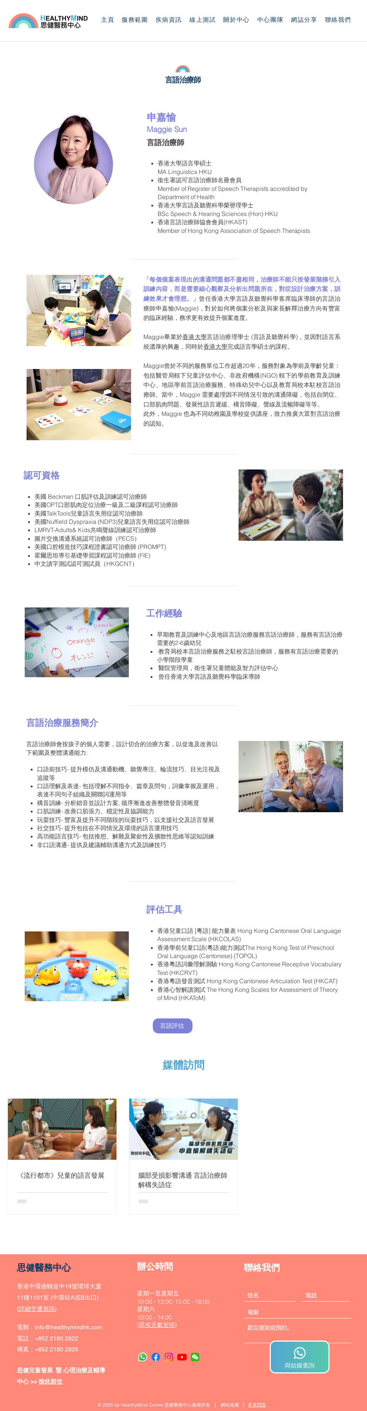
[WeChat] (195, 1357)
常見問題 (257, 1405)
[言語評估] (172, 1025)
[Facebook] (155, 1357)
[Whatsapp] (142, 1357)
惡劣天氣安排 (157, 1325)
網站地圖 (230, 1405)
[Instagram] (169, 1357)
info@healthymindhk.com (68, 1327)
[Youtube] (182, 1357)
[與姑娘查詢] (300, 1357)
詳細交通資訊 (37, 1308)
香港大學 (194, 336)
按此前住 (51, 1381)
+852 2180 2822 (56, 1338)
